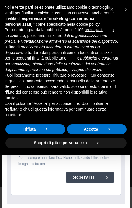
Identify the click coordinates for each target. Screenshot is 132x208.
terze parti (94, 29)
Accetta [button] (91, 129)
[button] (118, 9)
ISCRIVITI (84, 177)
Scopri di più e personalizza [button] (60, 142)
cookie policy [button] (87, 24)
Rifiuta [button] (29, 129)
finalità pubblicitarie (49, 58)
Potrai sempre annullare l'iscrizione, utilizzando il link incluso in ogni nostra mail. (64, 161)
